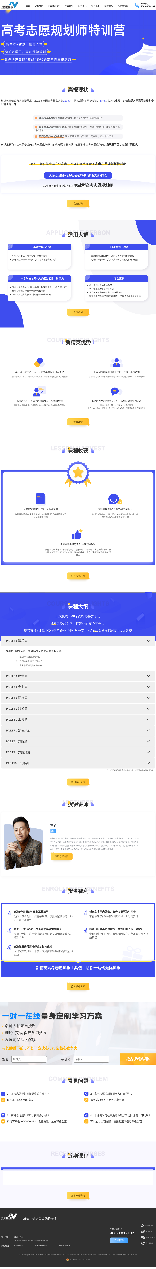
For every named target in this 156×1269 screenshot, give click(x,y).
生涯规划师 (18, 1246)
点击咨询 (78, 203)
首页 (28, 6)
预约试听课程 (78, 782)
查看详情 (78, 422)
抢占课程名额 (78, 576)
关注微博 (146, 1232)
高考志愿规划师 (41, 1246)
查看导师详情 (62, 856)
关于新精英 (123, 6)
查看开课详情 (78, 1195)
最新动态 (109, 6)
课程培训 (39, 6)
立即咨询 (119, 1240)
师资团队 (82, 6)
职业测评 (69, 6)
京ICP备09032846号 (119, 1255)
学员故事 (95, 6)
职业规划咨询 (54, 6)
